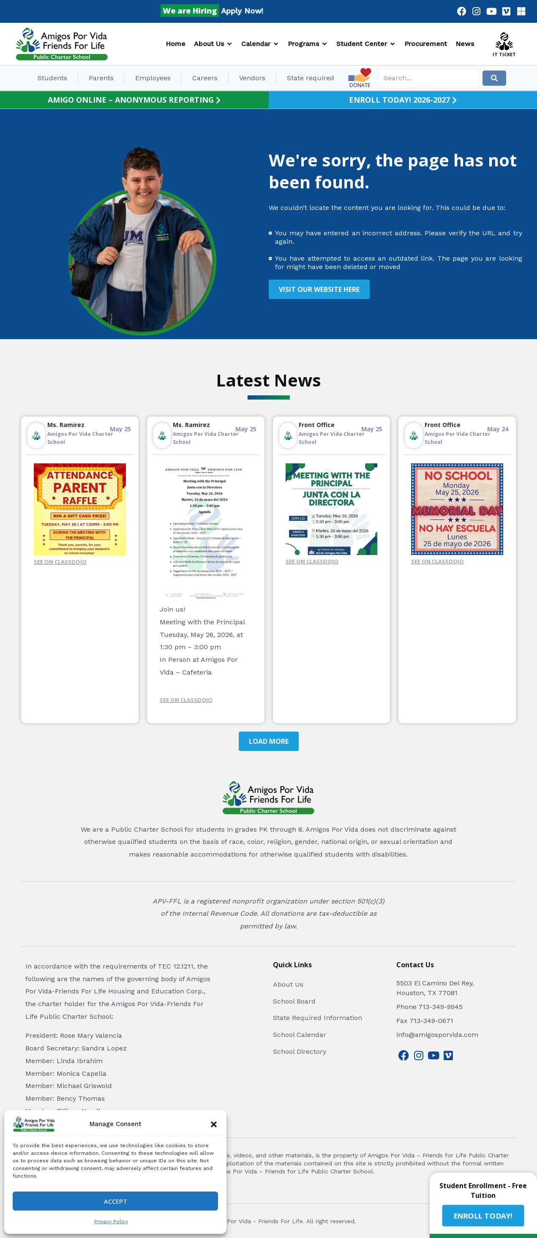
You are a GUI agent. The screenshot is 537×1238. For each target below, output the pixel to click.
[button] (214, 1124)
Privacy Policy (111, 1221)
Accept (115, 1201)
